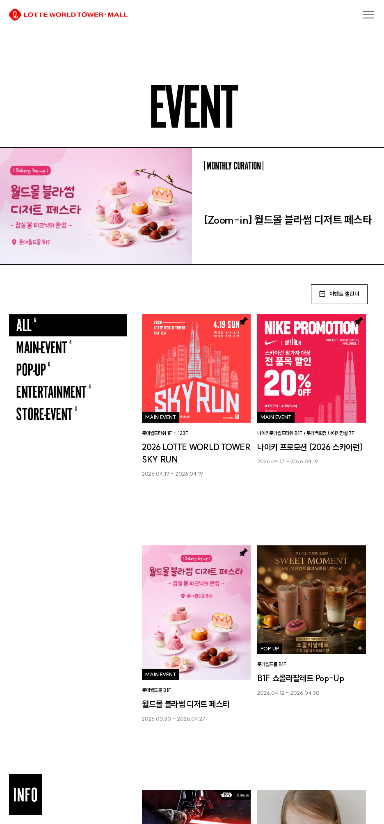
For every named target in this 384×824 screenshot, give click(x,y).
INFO (25, 794)
